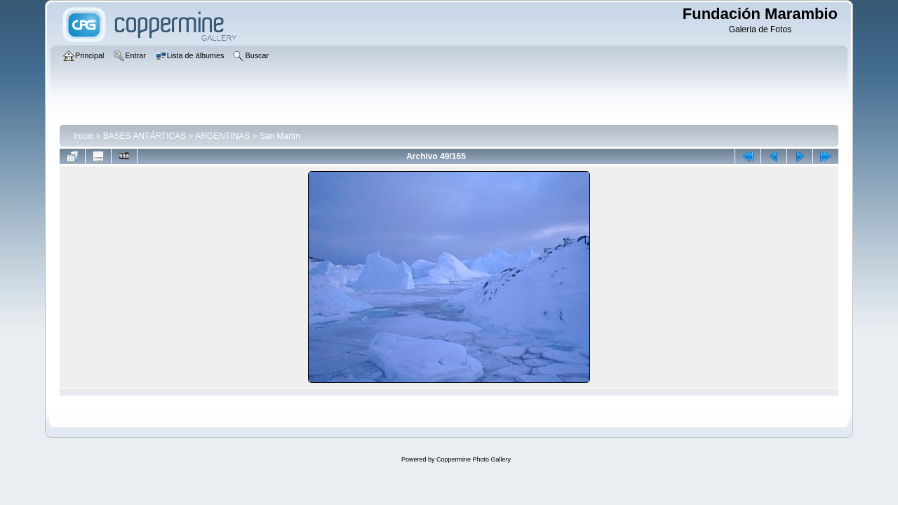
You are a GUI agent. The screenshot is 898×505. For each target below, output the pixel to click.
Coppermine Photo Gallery (473, 459)
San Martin (280, 136)
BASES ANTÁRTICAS (144, 136)
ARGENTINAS (222, 136)
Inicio (83, 136)
